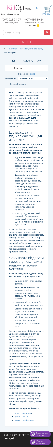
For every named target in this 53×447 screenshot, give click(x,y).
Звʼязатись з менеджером (40, 442)
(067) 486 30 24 (34, 19)
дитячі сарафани (23, 413)
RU (37, 8)
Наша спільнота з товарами (42, 434)
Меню (26, 42)
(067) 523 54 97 (11, 19)
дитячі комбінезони (24, 420)
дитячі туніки (21, 416)
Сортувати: (10, 78)
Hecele (32, 73)
